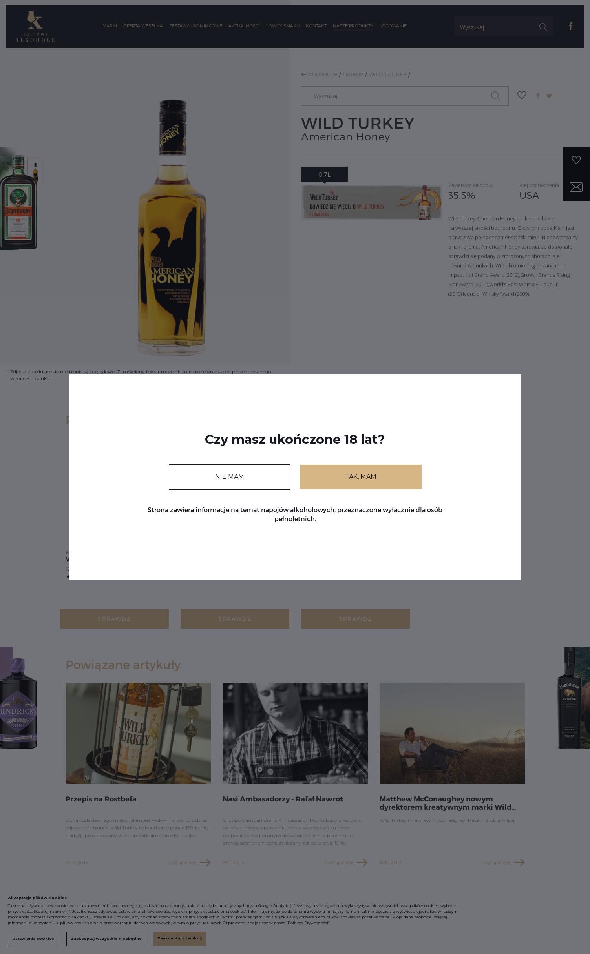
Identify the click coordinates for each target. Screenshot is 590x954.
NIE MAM (229, 476)
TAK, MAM (360, 476)
